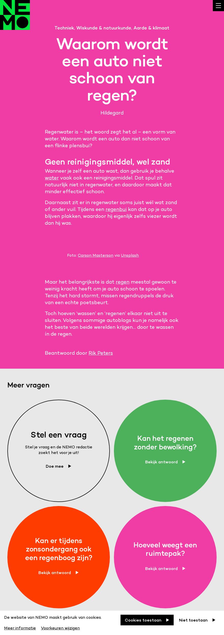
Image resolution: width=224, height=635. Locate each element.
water (52, 178)
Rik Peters (100, 353)
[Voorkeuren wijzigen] (60, 627)
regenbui (116, 209)
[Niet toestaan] (197, 620)
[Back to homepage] (15, 18)
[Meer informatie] (20, 627)
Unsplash (130, 255)
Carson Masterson (95, 255)
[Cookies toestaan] (147, 620)
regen (122, 282)
